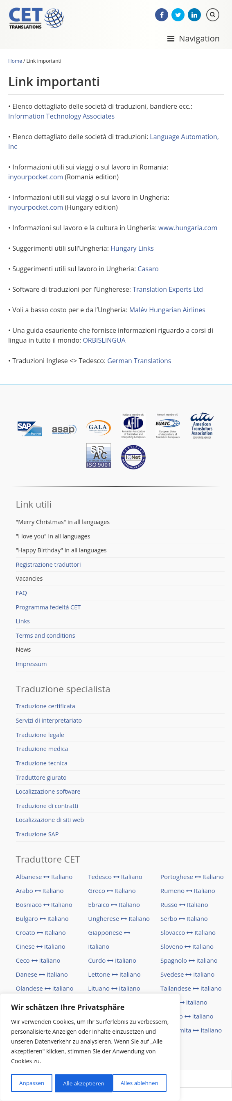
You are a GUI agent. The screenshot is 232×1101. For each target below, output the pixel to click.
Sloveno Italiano (187, 947)
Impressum (31, 664)
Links (23, 622)
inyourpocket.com (35, 177)
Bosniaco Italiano (44, 905)
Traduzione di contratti (47, 806)
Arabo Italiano (40, 891)
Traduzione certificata (45, 707)
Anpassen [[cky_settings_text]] (31, 1083)
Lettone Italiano (114, 975)
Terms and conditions (45, 636)
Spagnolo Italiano (189, 961)
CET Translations (39, 20)
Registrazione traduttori (48, 565)
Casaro (148, 269)
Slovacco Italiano (188, 933)
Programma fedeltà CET (48, 607)
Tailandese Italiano (191, 989)
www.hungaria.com (187, 228)
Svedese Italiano (187, 975)
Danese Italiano (42, 975)
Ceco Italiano (38, 961)
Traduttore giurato (41, 778)
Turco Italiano (183, 1003)
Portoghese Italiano (192, 877)
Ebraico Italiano (114, 905)
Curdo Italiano (112, 961)
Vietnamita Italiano (191, 1031)
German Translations (139, 361)
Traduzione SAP (37, 835)
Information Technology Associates (61, 116)
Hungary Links (132, 249)
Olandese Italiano (45, 989)
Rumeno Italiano (187, 891)
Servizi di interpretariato (49, 721)
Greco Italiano (111, 891)
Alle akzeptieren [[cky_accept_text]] (140, 1083)
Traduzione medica (42, 749)
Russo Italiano (184, 905)
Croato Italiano (41, 933)
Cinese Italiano (40, 947)
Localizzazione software (48, 792)
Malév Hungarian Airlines (167, 310)
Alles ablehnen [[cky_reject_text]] (81, 1083)
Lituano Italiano (114, 989)
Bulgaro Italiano (42, 919)
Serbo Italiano (184, 919)
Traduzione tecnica (42, 764)
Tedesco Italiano (115, 877)
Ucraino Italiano (186, 1017)
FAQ (21, 593)
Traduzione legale (40, 735)
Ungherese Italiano (119, 919)
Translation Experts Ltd (168, 290)
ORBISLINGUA (104, 341)
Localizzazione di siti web (50, 820)
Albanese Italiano (44, 877)
